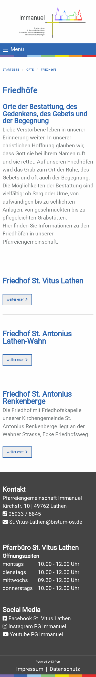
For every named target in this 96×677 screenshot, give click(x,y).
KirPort (55, 661)
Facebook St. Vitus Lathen (39, 618)
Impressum (29, 669)
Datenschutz (65, 669)
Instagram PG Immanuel (37, 626)
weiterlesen (17, 299)
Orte (30, 69)
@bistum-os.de (64, 522)
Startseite (11, 69)
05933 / (18, 514)
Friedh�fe (48, 69)
